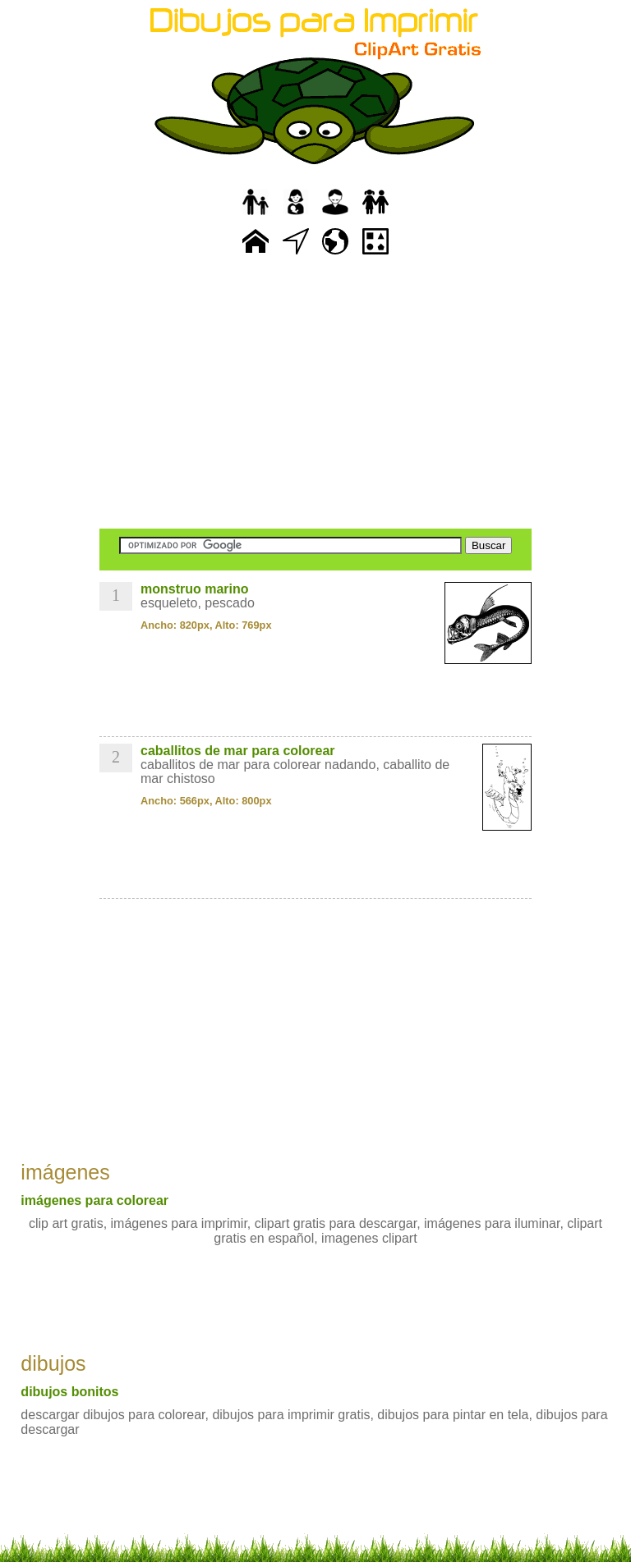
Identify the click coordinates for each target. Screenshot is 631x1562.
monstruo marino (194, 589)
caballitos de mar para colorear (237, 751)
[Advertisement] (315, 394)
